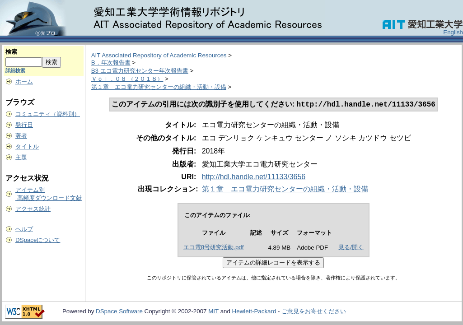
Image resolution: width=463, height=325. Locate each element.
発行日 (24, 124)
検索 (11, 51)
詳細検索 (15, 70)
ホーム (24, 81)
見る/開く (351, 248)
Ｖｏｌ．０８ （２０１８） (127, 78)
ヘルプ (24, 229)
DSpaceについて (37, 240)
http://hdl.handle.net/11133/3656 (254, 177)
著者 (21, 135)
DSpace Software (119, 312)
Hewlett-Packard (254, 312)
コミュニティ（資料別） (47, 114)
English (453, 32)
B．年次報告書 (111, 62)
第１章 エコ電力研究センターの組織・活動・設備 (158, 87)
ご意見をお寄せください (313, 312)
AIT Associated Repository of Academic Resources (159, 55)
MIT (213, 312)
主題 (21, 157)
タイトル (27, 146)
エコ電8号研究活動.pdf (213, 248)
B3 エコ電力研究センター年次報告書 (139, 70)
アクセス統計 (33, 208)
